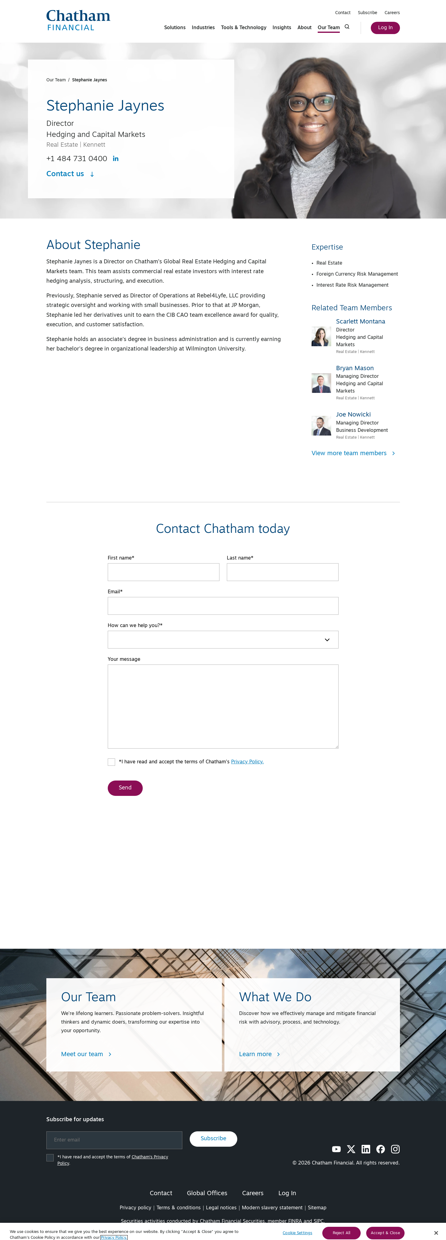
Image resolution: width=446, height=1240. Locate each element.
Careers (392, 13)
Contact (343, 13)
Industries (203, 27)
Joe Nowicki (353, 415)
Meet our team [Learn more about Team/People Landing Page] (86, 1055)
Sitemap (317, 1208)
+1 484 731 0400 (76, 159)
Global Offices (207, 1194)
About (304, 27)
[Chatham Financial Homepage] (78, 20)
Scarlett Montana (360, 322)
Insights (282, 27)
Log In (385, 27)
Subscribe (367, 13)
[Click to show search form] (347, 26)
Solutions (175, 27)
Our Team (329, 27)
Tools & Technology (243, 27)
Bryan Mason (355, 369)
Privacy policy (135, 1208)
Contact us (70, 174)
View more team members (353, 454)
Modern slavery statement (272, 1208)
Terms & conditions (179, 1208)
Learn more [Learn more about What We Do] (259, 1055)
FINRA (295, 1221)
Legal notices (221, 1208)
